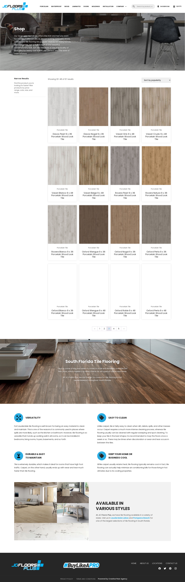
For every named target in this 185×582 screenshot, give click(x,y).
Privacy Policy (66, 579)
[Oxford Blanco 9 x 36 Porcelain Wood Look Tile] (62, 283)
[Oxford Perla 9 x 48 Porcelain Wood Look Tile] (156, 283)
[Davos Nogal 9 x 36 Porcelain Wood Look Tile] (93, 107)
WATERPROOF (56, 6)
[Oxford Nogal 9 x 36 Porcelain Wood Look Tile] (125, 225)
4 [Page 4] (113, 328)
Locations (157, 563)
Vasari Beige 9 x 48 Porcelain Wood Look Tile (94, 195)
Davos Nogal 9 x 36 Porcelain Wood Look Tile (94, 136)
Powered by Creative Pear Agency (112, 579)
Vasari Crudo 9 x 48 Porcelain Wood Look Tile (156, 136)
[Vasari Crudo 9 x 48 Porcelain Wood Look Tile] (156, 107)
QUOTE (178, 6)
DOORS (86, 6)
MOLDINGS (96, 6)
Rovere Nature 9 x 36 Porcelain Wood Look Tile (156, 195)
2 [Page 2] (104, 328)
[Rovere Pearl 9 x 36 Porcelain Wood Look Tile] (125, 166)
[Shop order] (156, 80)
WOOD (66, 6)
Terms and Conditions (85, 579)
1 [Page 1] (99, 328)
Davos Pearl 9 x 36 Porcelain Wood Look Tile (62, 136)
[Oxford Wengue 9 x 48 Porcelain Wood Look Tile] (93, 283)
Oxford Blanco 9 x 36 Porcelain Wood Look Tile (62, 313)
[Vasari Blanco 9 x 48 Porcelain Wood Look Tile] (62, 166)
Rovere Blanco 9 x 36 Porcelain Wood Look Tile (62, 254)
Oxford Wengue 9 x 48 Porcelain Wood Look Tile (93, 313)
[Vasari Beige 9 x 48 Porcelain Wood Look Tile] (93, 166)
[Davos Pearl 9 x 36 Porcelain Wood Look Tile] (62, 107)
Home (133, 563)
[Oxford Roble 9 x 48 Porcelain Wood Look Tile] (125, 283)
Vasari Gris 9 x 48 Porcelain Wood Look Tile (125, 136)
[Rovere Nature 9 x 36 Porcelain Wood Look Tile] (156, 166)
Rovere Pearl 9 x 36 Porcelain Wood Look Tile (125, 195)
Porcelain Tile (62, 130)
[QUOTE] (174, 6)
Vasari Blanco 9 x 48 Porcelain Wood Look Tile (62, 195)
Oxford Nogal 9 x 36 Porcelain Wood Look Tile (125, 254)
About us (144, 563)
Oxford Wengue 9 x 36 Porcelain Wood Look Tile (93, 254)
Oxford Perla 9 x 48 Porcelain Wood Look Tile (156, 313)
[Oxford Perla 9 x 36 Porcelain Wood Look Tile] (156, 225)
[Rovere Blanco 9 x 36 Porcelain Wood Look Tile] (62, 225)
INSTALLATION (108, 6)
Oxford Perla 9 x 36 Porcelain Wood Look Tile (156, 254)
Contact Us (171, 563)
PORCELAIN (44, 6)
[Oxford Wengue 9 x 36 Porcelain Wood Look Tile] (93, 225)
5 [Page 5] (118, 328)
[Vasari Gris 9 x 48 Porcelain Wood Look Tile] (125, 107)
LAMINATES (76, 6)
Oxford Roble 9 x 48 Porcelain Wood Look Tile (125, 313)
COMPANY (121, 6)
